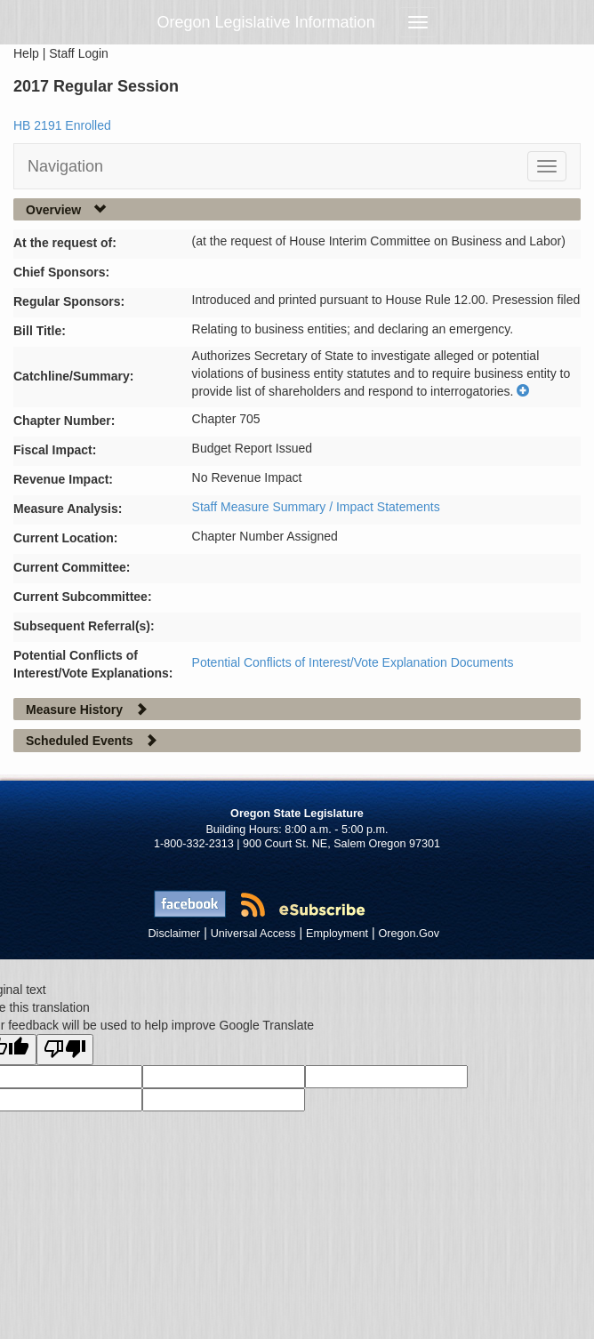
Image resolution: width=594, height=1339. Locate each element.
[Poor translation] (64, 1049)
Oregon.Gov (408, 933)
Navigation (65, 166)
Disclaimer (174, 933)
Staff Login (78, 53)
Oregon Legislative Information (266, 22)
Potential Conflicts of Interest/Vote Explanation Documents (353, 662)
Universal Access (253, 933)
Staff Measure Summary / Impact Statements (316, 507)
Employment (337, 933)
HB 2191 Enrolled (62, 125)
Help (26, 53)
